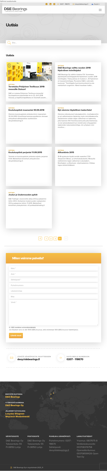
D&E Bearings (15, 10)
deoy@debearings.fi (81, 4)
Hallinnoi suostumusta (8, 1)
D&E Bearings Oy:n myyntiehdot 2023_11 (28, 468)
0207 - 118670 (75, 359)
